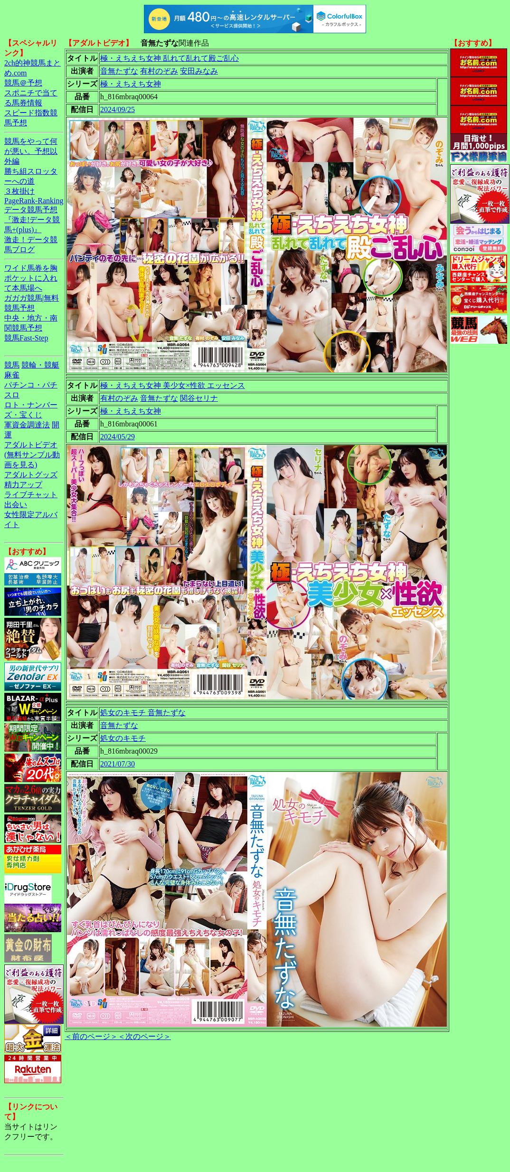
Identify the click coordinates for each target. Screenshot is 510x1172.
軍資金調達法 (27, 425)
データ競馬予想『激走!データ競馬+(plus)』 (32, 220)
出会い (15, 505)
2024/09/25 (117, 109)
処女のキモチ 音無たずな (143, 713)
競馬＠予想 (23, 83)
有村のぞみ (159, 71)
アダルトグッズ (30, 475)
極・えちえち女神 (130, 84)
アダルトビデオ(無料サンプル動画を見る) (32, 455)
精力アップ (23, 485)
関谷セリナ (199, 398)
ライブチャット (30, 495)
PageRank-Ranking (33, 201)
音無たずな (119, 71)
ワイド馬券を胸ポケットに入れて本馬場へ (30, 278)
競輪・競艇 (40, 365)
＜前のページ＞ (91, 1036)
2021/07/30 (117, 764)
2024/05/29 (117, 437)
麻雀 (11, 375)
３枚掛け (19, 191)
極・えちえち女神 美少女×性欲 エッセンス (172, 385)
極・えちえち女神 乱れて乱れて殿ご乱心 (169, 58)
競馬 (11, 365)
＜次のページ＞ (144, 1036)
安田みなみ (199, 71)
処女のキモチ (123, 738)
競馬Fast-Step (26, 338)
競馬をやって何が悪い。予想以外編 (30, 151)
